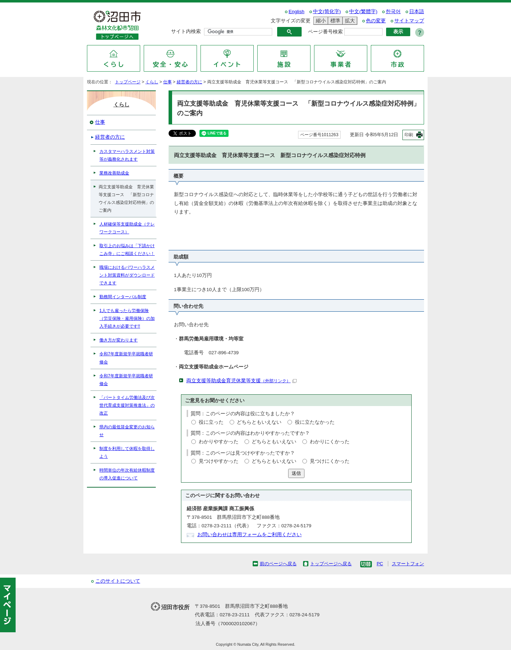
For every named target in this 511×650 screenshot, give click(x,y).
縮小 (320, 20)
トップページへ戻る (331, 563)
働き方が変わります (118, 340)
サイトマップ (409, 20)
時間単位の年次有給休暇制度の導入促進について (127, 474)
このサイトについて (117, 581)
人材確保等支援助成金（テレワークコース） (127, 228)
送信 (296, 473)
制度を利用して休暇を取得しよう (127, 452)
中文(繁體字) (363, 11)
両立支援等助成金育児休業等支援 (241, 380)
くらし (151, 81)
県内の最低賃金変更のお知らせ (127, 430)
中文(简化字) (327, 11)
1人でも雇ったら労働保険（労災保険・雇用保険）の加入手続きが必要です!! (127, 318)
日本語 (416, 11)
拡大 (349, 20)
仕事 (167, 81)
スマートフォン (408, 563)
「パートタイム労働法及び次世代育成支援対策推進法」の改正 (127, 405)
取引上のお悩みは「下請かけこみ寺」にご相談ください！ (127, 249)
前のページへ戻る (278, 563)
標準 (334, 20)
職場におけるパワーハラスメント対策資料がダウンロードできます (127, 275)
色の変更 (376, 20)
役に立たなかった (315, 422)
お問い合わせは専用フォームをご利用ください (249, 534)
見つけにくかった (330, 461)
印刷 (409, 134)
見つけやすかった (218, 461)
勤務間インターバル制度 (122, 296)
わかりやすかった (218, 441)
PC (380, 563)
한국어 (393, 11)
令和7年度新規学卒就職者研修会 (126, 357)
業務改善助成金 (114, 173)
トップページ (128, 81)
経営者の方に (189, 81)
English (296, 11)
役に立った (211, 422)
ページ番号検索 (325, 31)
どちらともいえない (259, 422)
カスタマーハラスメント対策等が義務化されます (127, 155)
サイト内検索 (186, 31)
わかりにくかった (330, 441)
